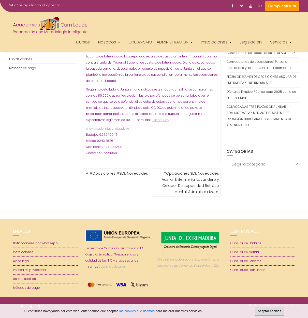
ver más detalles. (113, 266)
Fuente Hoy (160, 120)
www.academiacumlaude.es (108, 128)
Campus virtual (282, 6)
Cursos (83, 42)
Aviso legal (21, 261)
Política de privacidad (29, 270)
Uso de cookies (20, 59)
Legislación (251, 42)
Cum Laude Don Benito (248, 270)
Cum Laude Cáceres (245, 261)
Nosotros (107, 42)
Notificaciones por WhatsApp (35, 243)
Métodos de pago (22, 68)
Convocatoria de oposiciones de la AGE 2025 (261, 53)
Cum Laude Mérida (244, 252)
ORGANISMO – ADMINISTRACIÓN (158, 42)
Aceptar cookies (269, 311)
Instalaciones (214, 42)
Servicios (278, 42)
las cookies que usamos (137, 311)
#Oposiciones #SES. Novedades (119, 173)
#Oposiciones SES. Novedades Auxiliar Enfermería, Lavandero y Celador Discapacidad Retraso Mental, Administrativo (190, 182)
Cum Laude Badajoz (245, 243)
